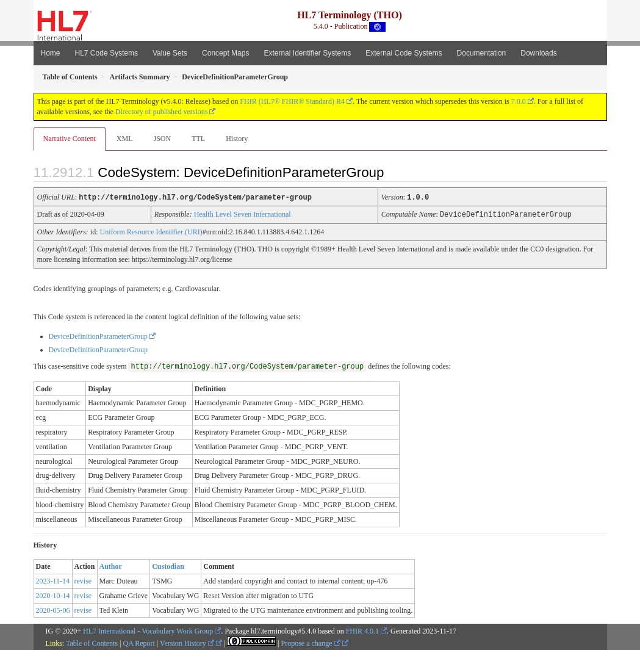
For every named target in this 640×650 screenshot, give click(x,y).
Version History (187, 642)
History (237, 138)
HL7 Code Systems (106, 53)
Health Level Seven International (242, 213)
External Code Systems (403, 53)
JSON (162, 138)
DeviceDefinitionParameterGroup (98, 335)
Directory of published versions (161, 111)
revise (83, 580)
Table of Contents (92, 642)
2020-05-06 (53, 609)
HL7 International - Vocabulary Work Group (148, 630)
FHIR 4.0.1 (362, 630)
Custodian (168, 565)
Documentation (481, 53)
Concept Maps (225, 53)
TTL (198, 138)
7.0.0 (518, 101)
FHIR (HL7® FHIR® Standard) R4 (292, 101)
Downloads (538, 53)
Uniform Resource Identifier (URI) (151, 230)
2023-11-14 (53, 580)
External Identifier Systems (307, 53)
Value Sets (170, 53)
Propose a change (310, 642)
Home (50, 53)
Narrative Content (69, 138)
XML (125, 138)
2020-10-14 (53, 594)
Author (110, 565)
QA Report (139, 642)
